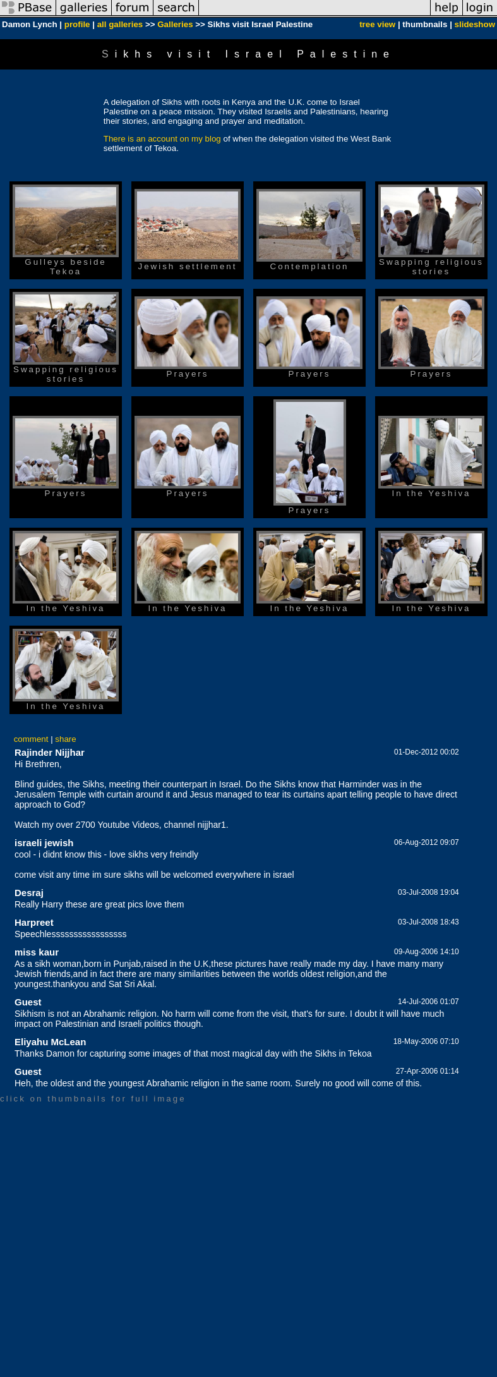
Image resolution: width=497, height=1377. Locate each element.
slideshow (475, 24)
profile (77, 24)
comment (31, 739)
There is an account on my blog (162, 138)
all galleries (120, 24)
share (65, 739)
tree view (377, 24)
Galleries (175, 24)
